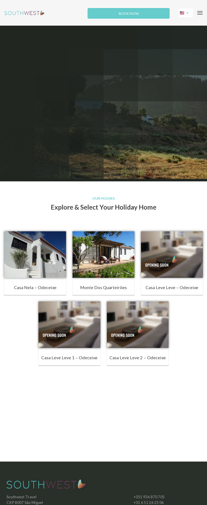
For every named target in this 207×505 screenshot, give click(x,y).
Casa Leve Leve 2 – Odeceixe (137, 357)
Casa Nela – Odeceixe (35, 287)
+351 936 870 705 (149, 497)
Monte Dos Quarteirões (103, 287)
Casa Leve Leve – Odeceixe (172, 287)
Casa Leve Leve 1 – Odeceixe (69, 357)
